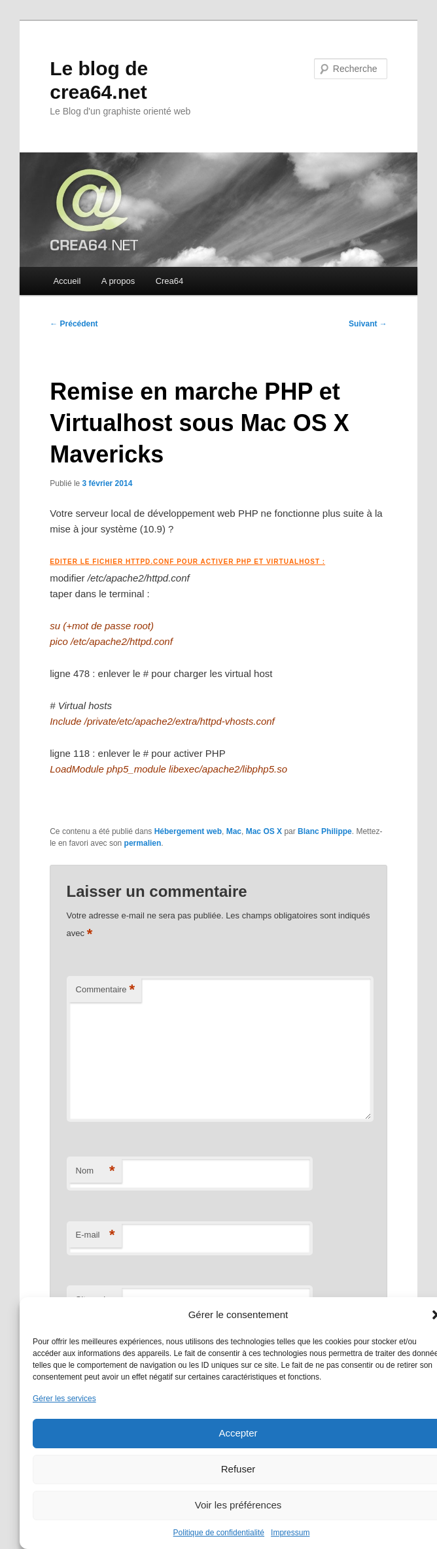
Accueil (66, 281)
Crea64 (170, 281)
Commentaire (105, 990)
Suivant (368, 323)
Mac (233, 831)
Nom (95, 1171)
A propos (118, 281)
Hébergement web (188, 831)
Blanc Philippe (325, 831)
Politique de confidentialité (218, 1532)
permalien (143, 843)
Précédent (73, 323)
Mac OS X (264, 831)
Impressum (290, 1532)
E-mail (95, 1235)
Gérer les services (64, 1398)
